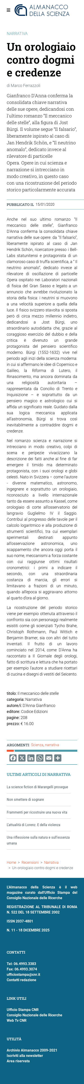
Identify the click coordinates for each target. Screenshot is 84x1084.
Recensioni (30, 862)
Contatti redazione (21, 980)
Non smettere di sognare (25, 799)
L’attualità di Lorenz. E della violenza (33, 825)
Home (11, 862)
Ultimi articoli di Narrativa (39, 774)
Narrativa (51, 862)
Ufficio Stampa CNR (23, 1010)
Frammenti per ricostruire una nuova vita (37, 812)
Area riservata (18, 1061)
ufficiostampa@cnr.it (23, 974)
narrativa (52, 745)
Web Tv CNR (16, 1020)
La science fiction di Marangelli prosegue (37, 787)
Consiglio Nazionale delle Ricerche (34, 1015)
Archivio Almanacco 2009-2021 (32, 1050)
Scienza (37, 745)
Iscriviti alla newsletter (25, 1056)
